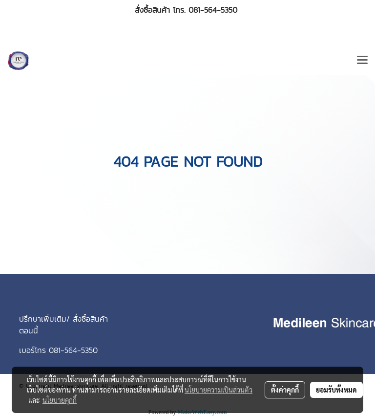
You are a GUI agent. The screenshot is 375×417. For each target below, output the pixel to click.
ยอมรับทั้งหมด (336, 389)
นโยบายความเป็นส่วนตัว (218, 389)
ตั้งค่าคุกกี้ (285, 389)
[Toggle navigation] (362, 60)
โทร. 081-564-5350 (205, 10)
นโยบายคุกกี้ (59, 399)
